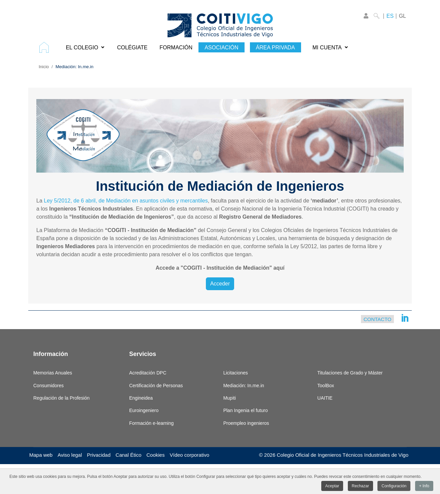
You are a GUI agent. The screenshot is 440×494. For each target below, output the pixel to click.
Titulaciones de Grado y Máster (349, 372)
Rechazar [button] (360, 486)
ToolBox (325, 385)
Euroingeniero (143, 410)
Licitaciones (235, 372)
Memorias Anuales (52, 372)
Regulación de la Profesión (61, 398)
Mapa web (40, 455)
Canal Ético (129, 455)
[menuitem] (46, 47)
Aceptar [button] (332, 486)
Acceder (220, 283)
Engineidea (141, 398)
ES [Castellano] (390, 16)
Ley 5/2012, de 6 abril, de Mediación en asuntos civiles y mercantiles (126, 201)
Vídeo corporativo (189, 455)
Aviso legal (70, 455)
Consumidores (48, 385)
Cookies (155, 455)
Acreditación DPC (148, 372)
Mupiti (229, 398)
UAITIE (324, 398)
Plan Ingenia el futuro (245, 410)
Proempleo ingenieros (246, 423)
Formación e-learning (151, 423)
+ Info (424, 486)
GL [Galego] (402, 16)
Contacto (378, 319)
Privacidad (99, 455)
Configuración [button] (393, 486)
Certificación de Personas (156, 385)
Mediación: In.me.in (243, 385)
